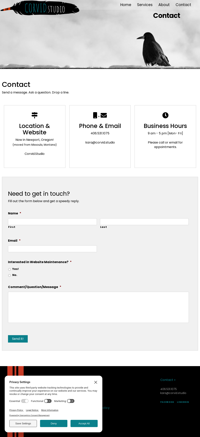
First (11, 227)
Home (125, 4)
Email (14, 241)
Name (14, 213)
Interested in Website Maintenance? (40, 262)
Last (103, 227)
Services (145, 4)
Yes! (15, 269)
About (164, 4)
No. (14, 275)
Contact (183, 4)
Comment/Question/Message (34, 287)
